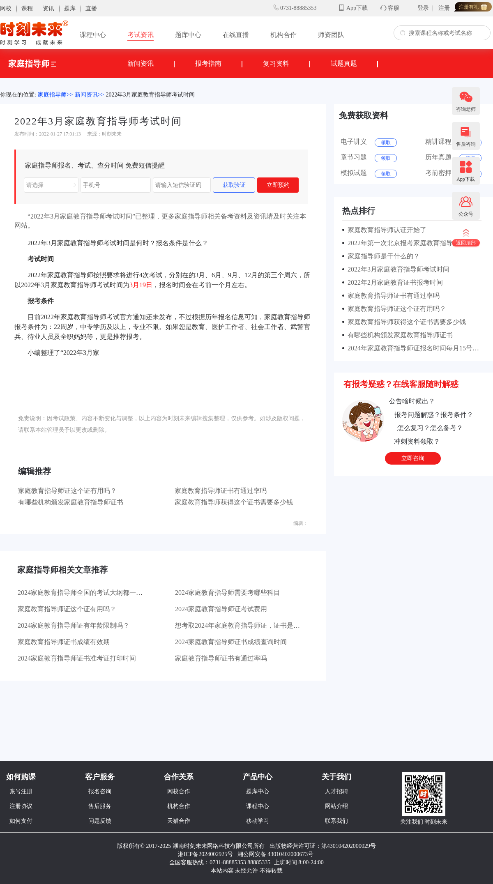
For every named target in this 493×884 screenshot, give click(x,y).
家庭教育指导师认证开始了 (385, 229)
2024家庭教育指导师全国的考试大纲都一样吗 (83, 592)
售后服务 (99, 806)
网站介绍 (336, 806)
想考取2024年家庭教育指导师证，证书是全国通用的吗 (254, 625)
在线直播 (236, 34)
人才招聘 (336, 791)
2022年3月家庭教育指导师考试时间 (150, 95)
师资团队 (331, 34)
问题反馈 (99, 821)
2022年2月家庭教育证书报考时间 (393, 282)
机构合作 (283, 34)
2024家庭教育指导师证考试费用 (221, 608)
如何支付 (20, 821)
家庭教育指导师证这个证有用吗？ (67, 490)
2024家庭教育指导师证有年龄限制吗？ (73, 625)
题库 (70, 8)
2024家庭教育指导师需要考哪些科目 (227, 592)
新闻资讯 (140, 63)
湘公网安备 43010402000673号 (276, 854)
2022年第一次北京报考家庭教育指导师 (401, 242)
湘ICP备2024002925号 (205, 854)
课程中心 (93, 34)
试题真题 (344, 63)
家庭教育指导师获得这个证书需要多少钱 (234, 502)
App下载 (357, 8)
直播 (91, 8)
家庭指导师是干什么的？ (382, 256)
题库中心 (188, 34)
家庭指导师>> (55, 95)
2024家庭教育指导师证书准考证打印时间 (77, 658)
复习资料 (276, 63)
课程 (27, 8)
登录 (423, 8)
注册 (444, 8)
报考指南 (208, 63)
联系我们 (336, 821)
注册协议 (20, 806)
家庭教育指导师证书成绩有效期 (64, 641)
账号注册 (20, 791)
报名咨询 (99, 791)
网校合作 (178, 791)
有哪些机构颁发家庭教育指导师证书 (70, 502)
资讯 (48, 8)
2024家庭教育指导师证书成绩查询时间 (231, 641)
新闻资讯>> (89, 95)
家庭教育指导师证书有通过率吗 (221, 490)
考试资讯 (140, 34)
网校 (6, 8)
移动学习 (257, 821)
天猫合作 (178, 821)
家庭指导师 (32, 63)
